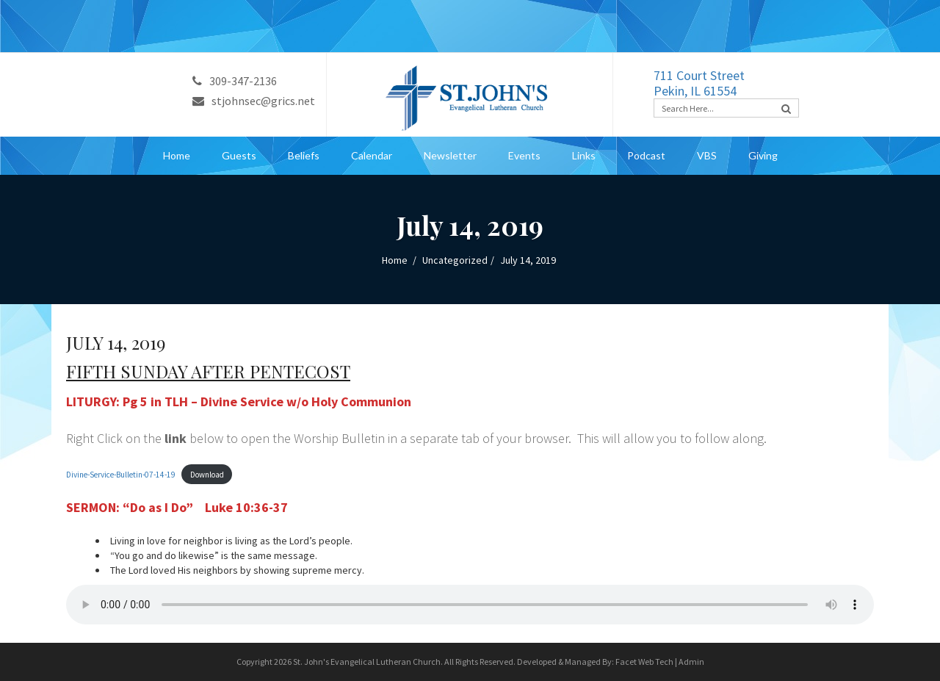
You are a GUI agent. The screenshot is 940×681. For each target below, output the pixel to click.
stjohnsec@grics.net (253, 100)
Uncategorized (455, 260)
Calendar (371, 155)
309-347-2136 (234, 80)
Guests (239, 155)
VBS (707, 155)
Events (524, 155)
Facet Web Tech (644, 661)
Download (207, 474)
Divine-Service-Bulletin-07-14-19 (121, 474)
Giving (763, 155)
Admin (691, 661)
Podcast (646, 155)
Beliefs (303, 155)
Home (176, 155)
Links (584, 155)
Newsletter (450, 155)
